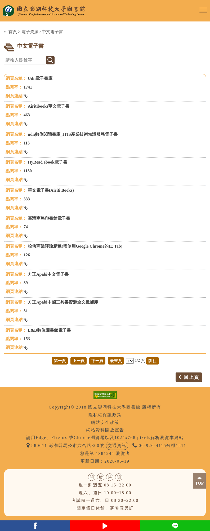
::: (5, 31)
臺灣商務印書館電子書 (49, 218)
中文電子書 (52, 31)
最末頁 (116, 360)
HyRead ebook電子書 (47, 162)
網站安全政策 (105, 422)
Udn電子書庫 (40, 78)
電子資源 (29, 31)
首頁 (12, 31)
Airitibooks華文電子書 (48, 106)
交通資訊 (117, 445)
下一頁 (97, 360)
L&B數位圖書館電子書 (49, 330)
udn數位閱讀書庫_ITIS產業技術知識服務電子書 (73, 134)
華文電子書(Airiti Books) (51, 190)
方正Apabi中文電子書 (48, 274)
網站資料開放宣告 (105, 430)
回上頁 (191, 377)
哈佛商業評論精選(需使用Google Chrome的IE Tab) (75, 246)
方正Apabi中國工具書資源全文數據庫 (63, 302)
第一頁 (60, 360)
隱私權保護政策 (105, 414)
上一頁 (78, 360)
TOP (199, 483)
